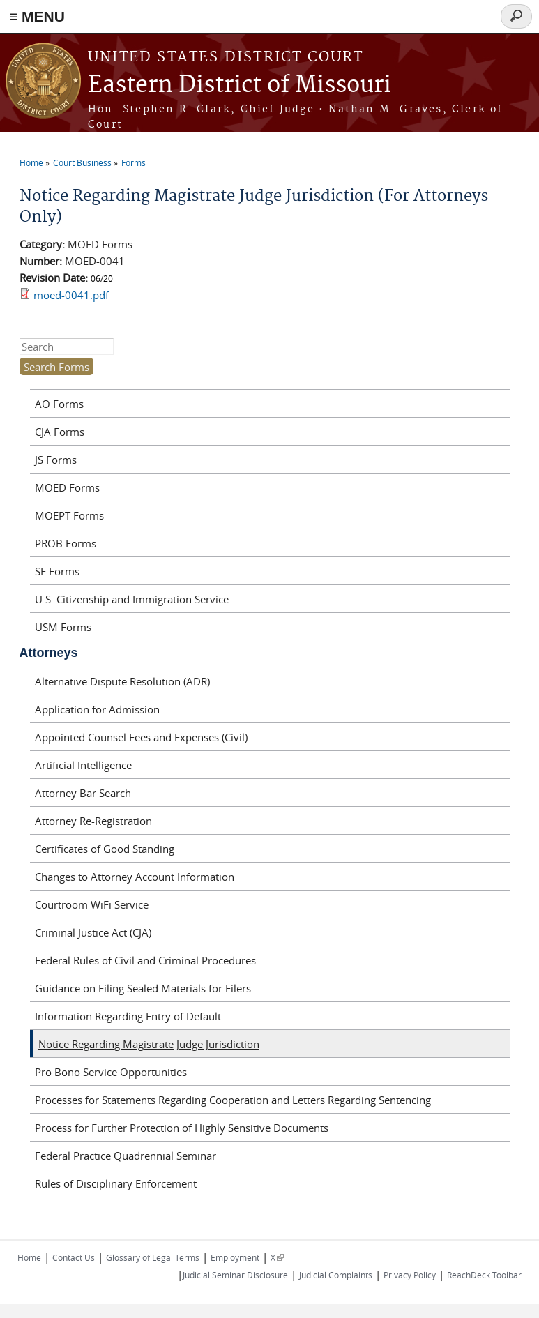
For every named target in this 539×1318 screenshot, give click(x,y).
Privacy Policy (410, 1274)
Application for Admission (97, 709)
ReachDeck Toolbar (484, 1274)
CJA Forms (59, 432)
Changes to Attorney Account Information (134, 877)
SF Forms (57, 571)
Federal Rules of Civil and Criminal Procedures (145, 960)
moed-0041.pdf (71, 295)
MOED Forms (67, 487)
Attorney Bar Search (83, 793)
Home (31, 162)
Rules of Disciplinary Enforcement (116, 1183)
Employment (235, 1257)
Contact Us (73, 1257)
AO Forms (59, 404)
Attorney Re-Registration (93, 821)
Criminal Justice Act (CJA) (93, 932)
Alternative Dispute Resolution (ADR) (122, 681)
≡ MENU (37, 16)
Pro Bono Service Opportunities (111, 1072)
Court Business (82, 162)
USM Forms (63, 627)
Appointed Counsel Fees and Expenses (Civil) (141, 737)
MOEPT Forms (69, 515)
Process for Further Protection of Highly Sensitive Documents (181, 1128)
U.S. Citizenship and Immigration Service (132, 599)
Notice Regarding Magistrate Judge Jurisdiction (148, 1044)
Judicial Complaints (335, 1274)
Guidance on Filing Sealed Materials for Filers (143, 988)
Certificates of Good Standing (104, 849)
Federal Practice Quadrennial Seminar (125, 1155)
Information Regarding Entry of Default (128, 1016)
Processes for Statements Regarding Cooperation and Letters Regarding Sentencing (233, 1100)
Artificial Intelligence (83, 765)
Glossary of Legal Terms (152, 1257)
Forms (133, 162)
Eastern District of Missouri (239, 85)
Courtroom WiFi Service (92, 904)
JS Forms (56, 460)
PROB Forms (65, 543)
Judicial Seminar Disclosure (235, 1274)
